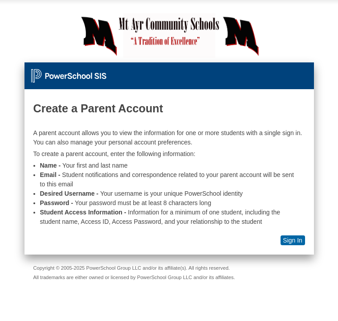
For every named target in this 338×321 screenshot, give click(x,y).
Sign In (292, 240)
